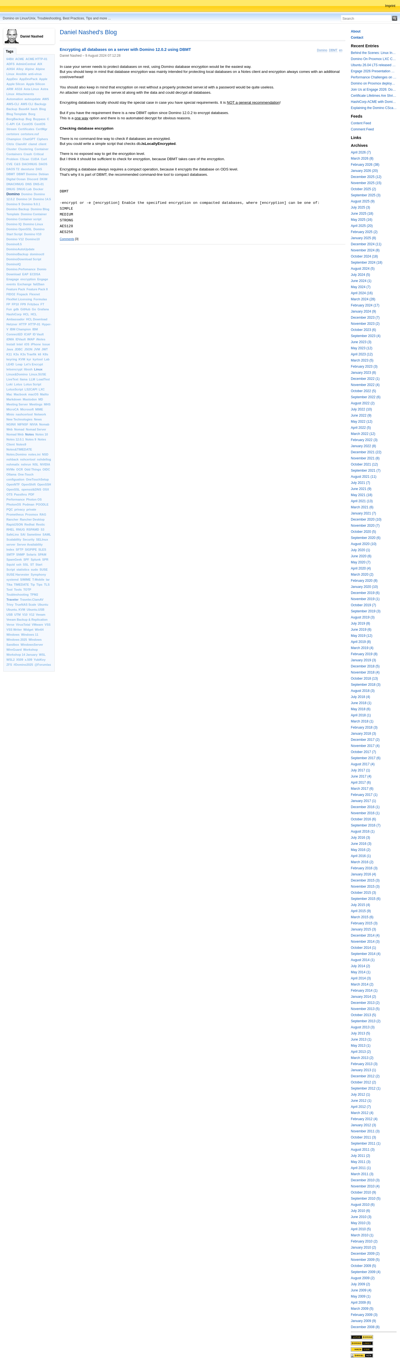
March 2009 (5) (362, 1309)
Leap (19, 364)
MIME (39, 409)
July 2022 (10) (361, 409)
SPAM (42, 554)
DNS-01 (38, 184)
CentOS (27, 124)
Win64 (39, 629)
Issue (46, 344)
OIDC (46, 469)
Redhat (29, 524)
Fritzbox (33, 304)
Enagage (12, 279)
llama (24, 379)
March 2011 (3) (362, 1174)
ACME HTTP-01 (37, 59)
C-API (10, 124)
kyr (29, 359)
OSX (46, 489)
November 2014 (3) (365, 942)
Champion (13, 139)
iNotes (40, 339)
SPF (26, 559)
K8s (45, 354)
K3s (16, 354)
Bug (29, 119)
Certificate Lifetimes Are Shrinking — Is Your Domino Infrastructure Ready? (374, 96)
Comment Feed (362, 129)
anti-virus (35, 74)
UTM (17, 614)
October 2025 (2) (363, 189)
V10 (25, 614)
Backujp (40, 104)
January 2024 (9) (363, 311)
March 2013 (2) (362, 1058)
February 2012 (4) (364, 1119)
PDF (31, 494)
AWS (45, 99)
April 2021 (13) (362, 501)
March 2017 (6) (362, 789)
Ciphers (42, 139)
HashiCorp (14, 314)
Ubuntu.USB (35, 609)
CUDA (35, 159)
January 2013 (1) (363, 1070)
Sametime (34, 534)
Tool (9, 589)
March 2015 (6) (362, 917)
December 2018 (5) (365, 666)
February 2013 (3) (364, 1064)
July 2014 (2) (360, 966)
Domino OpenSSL (19, 229)
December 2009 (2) (365, 1254)
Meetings (35, 404)
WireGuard (14, 649)
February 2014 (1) (364, 990)
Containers (14, 154)
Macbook (20, 394)
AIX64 (10, 69)
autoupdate (32, 99)
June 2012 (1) (361, 1101)
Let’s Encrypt (33, 364)
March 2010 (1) (362, 1235)
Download (13, 274)
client (42, 144)
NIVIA (34, 424)
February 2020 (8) (364, 581)
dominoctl (37, 254)
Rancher (12, 519)
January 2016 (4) (363, 874)
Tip (33, 584)
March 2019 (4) (362, 648)
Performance (15, 499)
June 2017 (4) (361, 776)
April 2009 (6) (361, 1302)
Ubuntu (43, 604)
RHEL (10, 529)
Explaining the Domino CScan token (374, 108)
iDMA (10, 339)
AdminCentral (26, 64)
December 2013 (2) (365, 1003)
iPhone (36, 344)
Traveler (12, 599)
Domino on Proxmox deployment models (374, 83)
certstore (12, 134)
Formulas (40, 299)
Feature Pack (15, 289)
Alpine (29, 69)
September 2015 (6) (366, 899)
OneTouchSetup (37, 479)
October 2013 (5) (363, 1015)
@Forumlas (42, 664)
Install (10, 344)
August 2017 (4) (362, 764)
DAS (39, 169)
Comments (67, 237)
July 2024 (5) (360, 275)
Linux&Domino (17, 374)
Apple (43, 79)
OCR (19, 469)
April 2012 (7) (361, 1107)
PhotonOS (13, 504)
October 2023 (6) (363, 330)
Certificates (26, 129)
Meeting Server (17, 404)
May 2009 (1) (361, 1296)
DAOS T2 (12, 169)
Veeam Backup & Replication (27, 619)
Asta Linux (31, 89)
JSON (28, 349)
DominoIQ (13, 264)
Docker (38, 189)
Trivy (9, 604)
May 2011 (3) (361, 1162)
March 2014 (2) (362, 984)
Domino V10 (32, 234)
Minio (10, 414)
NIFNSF (23, 424)
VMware (37, 624)
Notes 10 (42, 434)
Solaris (31, 554)
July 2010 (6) (360, 1211)
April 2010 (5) (361, 1229)
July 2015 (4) (360, 905)
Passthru (20, 494)
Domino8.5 (14, 244)
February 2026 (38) (365, 165)
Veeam (40, 614)
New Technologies (19, 419)
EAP (25, 274)
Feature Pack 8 (37, 289)
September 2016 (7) (366, 825)
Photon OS (34, 499)
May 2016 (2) (361, 850)
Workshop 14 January (22, 654)
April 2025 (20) (362, 226)
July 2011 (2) (360, 1156)
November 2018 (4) (365, 672)
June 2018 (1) (361, 703)
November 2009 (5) (365, 1260)
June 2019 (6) (361, 630)
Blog (42, 109)
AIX (39, 64)
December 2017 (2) (365, 740)
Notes (29, 434)
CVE (9, 164)
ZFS (9, 664)
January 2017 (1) (363, 801)
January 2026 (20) (364, 171)
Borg (31, 114)
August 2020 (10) (363, 544)
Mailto (44, 394)
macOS (33, 394)
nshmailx (12, 464)
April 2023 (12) (362, 354)
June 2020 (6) (361, 556)
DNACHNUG (15, 184)
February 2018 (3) (364, 727)
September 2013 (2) (366, 1021)
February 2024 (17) (365, 305)
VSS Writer (14, 629)
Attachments (25, 94)
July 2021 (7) (360, 483)
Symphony (38, 574)
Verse (10, 624)
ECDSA (35, 274)
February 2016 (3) (364, 868)
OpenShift (28, 484)
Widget (28, 629)
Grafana (43, 309)
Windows (12, 634)
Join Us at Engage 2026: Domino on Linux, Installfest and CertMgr (374, 89)
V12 (31, 614)
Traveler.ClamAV (31, 599)
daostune (27, 169)
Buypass (39, 119)
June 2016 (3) (361, 844)
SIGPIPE (31, 549)
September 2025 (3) (366, 195)
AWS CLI (27, 104)
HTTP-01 (34, 324)
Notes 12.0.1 (15, 439)
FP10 (15, 304)
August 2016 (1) (362, 831)
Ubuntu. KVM (15, 609)
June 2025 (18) (362, 214)
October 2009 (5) (363, 1266)
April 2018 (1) (361, 715)
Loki (9, 384)
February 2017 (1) (364, 795)
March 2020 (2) (362, 574)
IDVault (21, 339)
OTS (9, 494)
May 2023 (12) (361, 348)
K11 (9, 354)
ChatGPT (28, 139)
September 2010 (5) (366, 1198)
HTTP (23, 324)
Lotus (18, 384)
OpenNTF (13, 484)
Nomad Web (15, 434)
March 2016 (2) (362, 862)
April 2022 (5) (361, 428)
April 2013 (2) (361, 1052)
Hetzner (12, 324)
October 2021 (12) (364, 464)
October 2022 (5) (363, 391)
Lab (46, 359)
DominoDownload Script (23, 259)
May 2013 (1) (361, 1046)
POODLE (42, 504)
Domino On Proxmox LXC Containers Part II (374, 59)
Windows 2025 (16, 639)
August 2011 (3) (362, 1150)
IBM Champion (20, 329)
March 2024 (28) (363, 299)
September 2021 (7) (366, 470)
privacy (19, 509)
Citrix (10, 144)
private (31, 509)
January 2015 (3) (363, 929)
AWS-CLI (12, 104)
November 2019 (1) (365, 599)
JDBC (18, 349)
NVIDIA (45, 464)
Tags (9, 51)
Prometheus (15, 514)
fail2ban (38, 284)
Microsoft (27, 409)
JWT (44, 349)
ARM (9, 89)
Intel (20, 344)
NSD (45, 454)
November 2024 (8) (365, 250)
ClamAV (21, 144)
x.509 (28, 659)
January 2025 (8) (363, 238)
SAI (22, 534)
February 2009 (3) (364, 1315)
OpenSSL (13, 489)
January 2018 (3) (363, 734)
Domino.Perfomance (21, 269)
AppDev (12, 79)
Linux (38, 369)
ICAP (27, 334)
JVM (37, 349)
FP (8, 304)
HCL (26, 314)
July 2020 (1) (360, 550)
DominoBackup (17, 254)
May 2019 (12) (361, 636)
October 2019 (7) (363, 605)
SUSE (43, 569)
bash (34, 109)
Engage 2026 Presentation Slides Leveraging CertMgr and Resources (374, 71)
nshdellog (44, 459)
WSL (42, 654)
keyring (11, 359)
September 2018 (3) (366, 685)
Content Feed (361, 123)
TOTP (27, 589)
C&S (17, 164)
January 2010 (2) (363, 1247)
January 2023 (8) (363, 373)
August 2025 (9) (362, 201)
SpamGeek (14, 559)
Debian (44, 174)
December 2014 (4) (365, 935)
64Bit (10, 59)
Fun (9, 309)
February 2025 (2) (364, 232)
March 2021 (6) (362, 507)
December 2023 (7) (365, 318)
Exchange (25, 284)
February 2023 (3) (364, 366)
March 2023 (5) (362, 360)
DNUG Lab (24, 189)
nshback (12, 459)
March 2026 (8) (362, 158)
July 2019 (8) (360, 623)
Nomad (19, 429)
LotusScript (14, 389)
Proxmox (31, 514)
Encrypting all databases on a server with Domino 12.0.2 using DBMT (125, 50)
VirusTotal (23, 624)
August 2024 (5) (362, 269)
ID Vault (38, 334)
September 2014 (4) (366, 954)
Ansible (21, 74)
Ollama (11, 474)
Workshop (30, 649)
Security (29, 539)
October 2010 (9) (363, 1192)
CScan (24, 159)
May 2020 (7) (361, 562)
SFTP (20, 549)
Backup (11, 109)
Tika (9, 584)
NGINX (11, 424)
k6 (39, 354)
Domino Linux (33, 224)
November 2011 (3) (365, 1131)
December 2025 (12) (366, 177)
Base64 (24, 109)
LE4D (10, 364)
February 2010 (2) (364, 1241)
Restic (40, 524)
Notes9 (21, 444)
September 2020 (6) (366, 538)
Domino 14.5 (42, 199)
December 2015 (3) (365, 880)
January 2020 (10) (364, 587)
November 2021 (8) (365, 458)
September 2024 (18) (366, 262)
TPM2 (34, 594)
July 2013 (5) (360, 1033)
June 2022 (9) (361, 415)
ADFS (10, 64)
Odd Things (32, 469)
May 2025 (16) (361, 220)
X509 (19, 659)
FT (42, 304)
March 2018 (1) (362, 721)
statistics (22, 569)
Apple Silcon (15, 84)
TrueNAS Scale (25, 604)
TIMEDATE (21, 584)
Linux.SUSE (37, 374)
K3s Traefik (28, 354)
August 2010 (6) (362, 1205)
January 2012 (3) (363, 1125)
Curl (44, 159)
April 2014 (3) (361, 978)
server (10, 544)
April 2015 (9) (361, 911)
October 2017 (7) (363, 752)
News (38, 419)
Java (9, 349)
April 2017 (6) (361, 782)
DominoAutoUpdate (20, 249)
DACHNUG (29, 164)
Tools (18, 589)
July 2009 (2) (360, 1284)
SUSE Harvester (17, 574)
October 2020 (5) (363, 532)
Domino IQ (14, 224)
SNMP (20, 554)
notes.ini (34, 454)
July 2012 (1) (360, 1094)
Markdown (13, 399)
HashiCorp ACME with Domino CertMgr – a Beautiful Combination (374, 102)
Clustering (25, 149)
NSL (35, 464)
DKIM (44, 179)
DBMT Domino (27, 174)
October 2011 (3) (363, 1137)
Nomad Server (36, 429)
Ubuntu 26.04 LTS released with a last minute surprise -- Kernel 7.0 (374, 65)
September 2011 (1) (366, 1143)
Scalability (13, 539)
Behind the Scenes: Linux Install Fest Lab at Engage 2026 (374, 53)
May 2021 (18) (361, 495)
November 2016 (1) (365, 813)
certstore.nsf (30, 134)
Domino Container (34, 214)
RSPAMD (32, 529)
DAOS (43, 164)
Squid (10, 564)
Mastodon (30, 399)
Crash (28, 154)
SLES (42, 549)
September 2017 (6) (366, 758)
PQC (9, 509)
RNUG (20, 529)
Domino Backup (17, 209)
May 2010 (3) (361, 1223)
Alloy (19, 69)
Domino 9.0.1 (31, 204)
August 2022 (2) (362, 403)
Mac (9, 394)
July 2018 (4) (360, 697)
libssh (28, 369)
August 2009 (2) (362, 1278)
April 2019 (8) (361, 642)
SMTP (10, 554)
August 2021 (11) (363, 477)
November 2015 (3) (365, 886)
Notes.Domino (16, 454)
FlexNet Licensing (19, 299)
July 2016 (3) (360, 838)
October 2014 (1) (363, 948)
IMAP (31, 339)
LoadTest (43, 379)
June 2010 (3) (361, 1217)
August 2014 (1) (362, 960)
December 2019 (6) (365, 593)
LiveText (12, 379)
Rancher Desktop (32, 519)
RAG (42, 514)
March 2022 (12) (363, 434)
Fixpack (22, 294)
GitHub (25, 309)
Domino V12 (15, 239)
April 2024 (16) (362, 293)
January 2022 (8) (363, 446)
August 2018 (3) (362, 691)
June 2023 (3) (361, 342)
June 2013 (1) (361, 1039)
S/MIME (25, 579)
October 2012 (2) (363, 1082)
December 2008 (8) (365, 1327)
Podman (28, 504)
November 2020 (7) (365, 526)
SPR (45, 559)
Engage (42, 279)
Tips (39, 584)
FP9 (23, 304)
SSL (26, 564)
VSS (47, 624)
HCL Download (37, 319)
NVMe (10, 469)
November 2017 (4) (365, 746)
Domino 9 (13, 204)
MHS (47, 404)
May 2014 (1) (361, 972)
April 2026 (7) (361, 152)
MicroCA (12, 409)
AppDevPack (28, 79)
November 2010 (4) (365, 1186)
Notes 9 (30, 439)
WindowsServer (32, 644)
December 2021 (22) (366, 452)
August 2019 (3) (362, 617)
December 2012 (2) (365, 1076)
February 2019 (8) (364, 654)
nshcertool (27, 459)
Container (41, 149)
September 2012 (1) (366, 1088)
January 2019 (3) (363, 660)
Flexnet (34, 294)
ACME (19, 59)
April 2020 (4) (361, 568)
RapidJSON (14, 524)
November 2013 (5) (365, 1009)
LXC (42, 389)
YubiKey (40, 659)
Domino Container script (23, 219)
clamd (32, 144)
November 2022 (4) (365, 385)
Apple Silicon (35, 84)
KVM (22, 359)
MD (40, 399)
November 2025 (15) (366, 183)
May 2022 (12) (361, 422)
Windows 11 (29, 634)
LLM (32, 379)
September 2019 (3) (366, 611)
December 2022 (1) (365, 379)
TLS (46, 584)
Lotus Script (32, 384)
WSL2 (10, 659)
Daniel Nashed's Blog (88, 32)
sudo (34, 569)
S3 (42, 529)
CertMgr (41, 129)
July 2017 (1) (360, 770)
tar (48, 579)
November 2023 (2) (365, 324)
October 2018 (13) (364, 678)
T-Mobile (38, 579)
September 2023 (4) (366, 336)
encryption (28, 279)
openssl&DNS (31, 489)
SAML (46, 534)
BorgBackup (15, 119)
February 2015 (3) (364, 923)
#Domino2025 (23, 664)
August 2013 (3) (362, 1027)
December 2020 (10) (366, 519)
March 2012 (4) (362, 1113)
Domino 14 (23, 199)
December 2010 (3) (365, 1180)
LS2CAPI (30, 389)
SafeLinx (12, 534)
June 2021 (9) (361, 489)
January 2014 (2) (363, 997)
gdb (16, 309)
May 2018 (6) (361, 709)
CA (18, 124)
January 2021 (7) (363, 513)
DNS (28, 184)
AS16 (18, 89)
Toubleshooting (17, 594)
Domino (13, 194)
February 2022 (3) (364, 440)
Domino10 (32, 239)
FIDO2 (10, 294)
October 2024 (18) (364, 256)
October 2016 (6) (363, 819)
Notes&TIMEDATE (19, 449)
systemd (12, 579)
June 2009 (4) (361, 1290)
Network (40, 414)
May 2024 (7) (361, 287)
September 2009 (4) (366, 1272)
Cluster (11, 149)
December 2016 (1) (365, 807)
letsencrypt (14, 369)
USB (9, 614)
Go (34, 309)
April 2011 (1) (361, 1168)
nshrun (26, 464)
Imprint (390, 6)
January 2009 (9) (363, 1321)
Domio (41, 269)
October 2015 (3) (363, 893)
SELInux (42, 539)
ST (32, 564)
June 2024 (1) (361, 281)
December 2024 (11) (366, 244)
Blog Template (16, 114)
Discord (32, 179)
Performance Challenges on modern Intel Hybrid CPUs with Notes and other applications (374, 77)
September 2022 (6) (366, 397)
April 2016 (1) (361, 856)
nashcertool (24, 414)
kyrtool (38, 359)
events (11, 284)
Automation (14, 99)
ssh (18, 564)
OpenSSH (44, 484)
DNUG (10, 189)
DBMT (10, 174)
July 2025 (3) (360, 207)
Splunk (36, 559)
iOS (26, 344)
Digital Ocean (16, 179)
